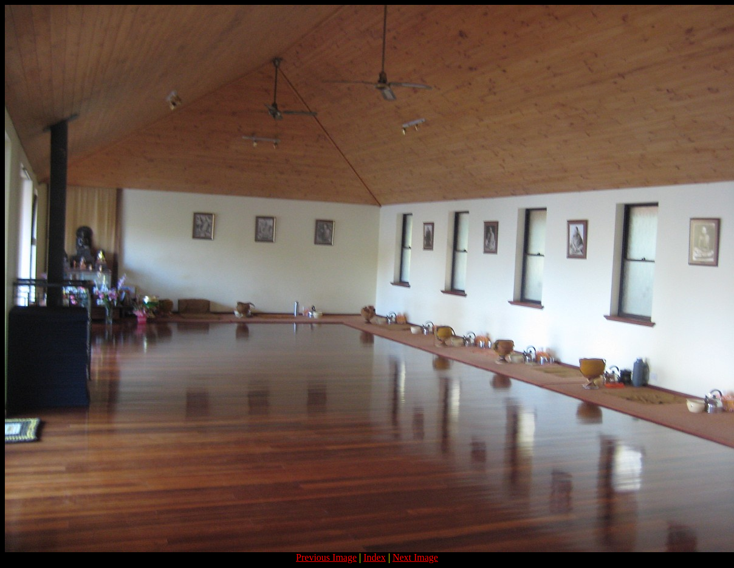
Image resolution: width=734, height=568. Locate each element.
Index (374, 557)
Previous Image (326, 557)
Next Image (415, 557)
